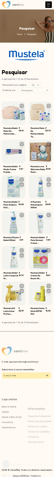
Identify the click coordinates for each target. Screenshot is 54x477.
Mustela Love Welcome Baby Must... (38, 169)
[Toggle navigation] (48, 4)
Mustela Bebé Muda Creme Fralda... (10, 169)
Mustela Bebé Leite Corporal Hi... (10, 276)
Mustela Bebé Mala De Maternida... (10, 131)
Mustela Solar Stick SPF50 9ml (38, 311)
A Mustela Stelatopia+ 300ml (37, 205)
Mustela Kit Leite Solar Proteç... (9, 311)
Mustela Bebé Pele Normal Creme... (38, 240)
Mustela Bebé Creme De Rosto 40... (38, 276)
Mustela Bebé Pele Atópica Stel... (10, 205)
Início (19, 34)
